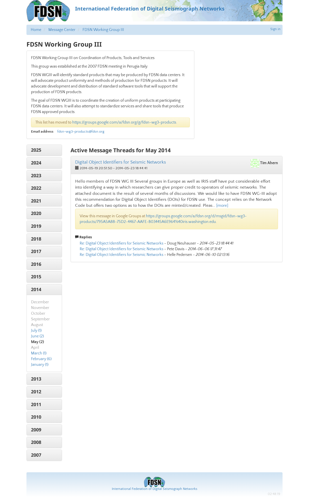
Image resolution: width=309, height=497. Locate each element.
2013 (36, 379)
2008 (36, 442)
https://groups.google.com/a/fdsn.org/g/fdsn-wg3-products (124, 122)
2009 (36, 430)
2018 (36, 239)
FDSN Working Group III (103, 30)
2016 (36, 264)
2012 (36, 392)
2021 (36, 201)
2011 (36, 404)
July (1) (36, 330)
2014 (36, 289)
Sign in (275, 29)
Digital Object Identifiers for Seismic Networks (120, 162)
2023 (36, 175)
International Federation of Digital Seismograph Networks (154, 489)
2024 (36, 163)
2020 (36, 213)
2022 (36, 188)
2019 (36, 226)
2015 (36, 276)
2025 (36, 150)
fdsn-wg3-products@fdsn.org (80, 131)
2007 (36, 455)
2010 (36, 417)
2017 (36, 251)
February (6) (41, 359)
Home (36, 30)
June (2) (37, 336)
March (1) (38, 353)
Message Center (61, 30)
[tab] (44, 150)
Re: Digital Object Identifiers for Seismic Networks (121, 243)
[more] (222, 205)
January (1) (39, 364)
